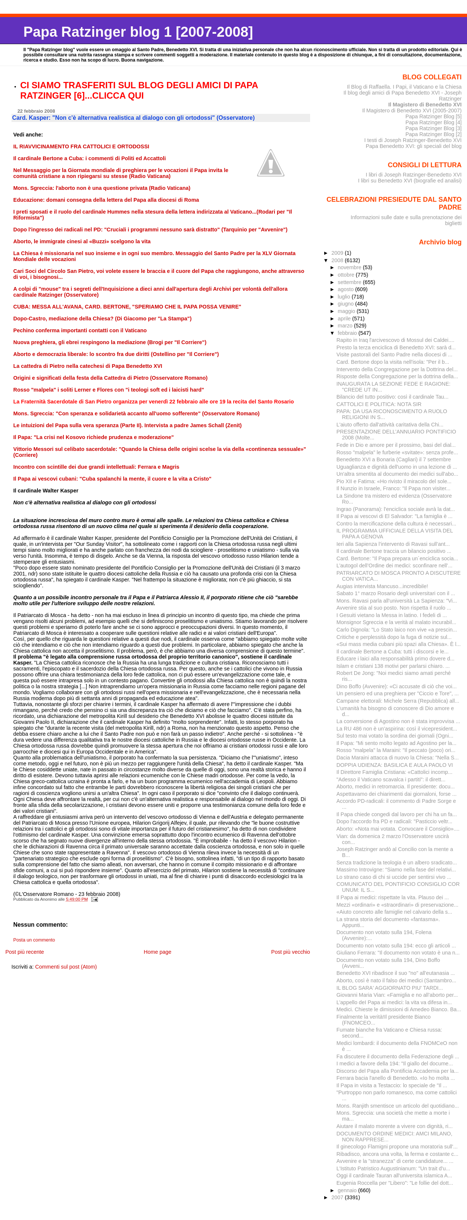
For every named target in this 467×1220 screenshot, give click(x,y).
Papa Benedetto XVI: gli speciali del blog (414, 146)
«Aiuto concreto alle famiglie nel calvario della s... (394, 912)
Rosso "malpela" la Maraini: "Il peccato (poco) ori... (396, 750)
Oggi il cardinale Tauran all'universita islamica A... (394, 1175)
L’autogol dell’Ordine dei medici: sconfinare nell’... (394, 565)
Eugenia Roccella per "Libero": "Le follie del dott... (394, 1183)
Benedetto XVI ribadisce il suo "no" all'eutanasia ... (395, 973)
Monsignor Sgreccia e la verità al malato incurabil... (396, 622)
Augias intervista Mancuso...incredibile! (382, 586)
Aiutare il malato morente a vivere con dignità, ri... (394, 1126)
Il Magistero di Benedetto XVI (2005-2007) (411, 110)
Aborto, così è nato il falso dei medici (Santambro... (396, 980)
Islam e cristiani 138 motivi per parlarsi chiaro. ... (393, 666)
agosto (346, 289)
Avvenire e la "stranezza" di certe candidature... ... (395, 1161)
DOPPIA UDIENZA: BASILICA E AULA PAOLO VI (394, 765)
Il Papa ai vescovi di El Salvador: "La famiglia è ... (394, 516)
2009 (338, 253)
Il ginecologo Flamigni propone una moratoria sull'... (397, 1147)
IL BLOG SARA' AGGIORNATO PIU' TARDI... (389, 988)
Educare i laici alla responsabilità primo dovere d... (395, 659)
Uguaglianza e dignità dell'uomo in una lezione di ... (396, 467)
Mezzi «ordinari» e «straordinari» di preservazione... (397, 905)
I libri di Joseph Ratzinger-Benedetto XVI (414, 175)
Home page (157, 952)
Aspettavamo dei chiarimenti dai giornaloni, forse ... (396, 794)
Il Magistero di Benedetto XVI (425, 105)
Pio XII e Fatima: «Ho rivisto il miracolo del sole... (393, 481)
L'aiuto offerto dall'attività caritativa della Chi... (390, 425)
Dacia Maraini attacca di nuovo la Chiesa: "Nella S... (397, 758)
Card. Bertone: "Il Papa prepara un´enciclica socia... (397, 558)
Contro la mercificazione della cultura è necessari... (396, 524)
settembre (350, 282)
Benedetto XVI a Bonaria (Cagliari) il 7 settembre (393, 459)
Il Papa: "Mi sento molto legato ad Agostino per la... (396, 743)
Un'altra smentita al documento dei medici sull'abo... (397, 474)
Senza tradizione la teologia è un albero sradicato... (396, 862)
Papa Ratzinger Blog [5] (433, 116)
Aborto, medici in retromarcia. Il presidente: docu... (395, 786)
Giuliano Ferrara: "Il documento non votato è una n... (398, 953)
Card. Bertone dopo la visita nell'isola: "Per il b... (392, 362)
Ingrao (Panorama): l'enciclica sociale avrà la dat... (395, 509)
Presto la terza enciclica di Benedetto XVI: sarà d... (396, 347)
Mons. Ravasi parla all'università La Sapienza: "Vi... (396, 601)
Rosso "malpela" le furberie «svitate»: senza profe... (397, 452)
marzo (346, 326)
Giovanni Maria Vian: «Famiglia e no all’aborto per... (397, 995)
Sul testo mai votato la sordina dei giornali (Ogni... (394, 736)
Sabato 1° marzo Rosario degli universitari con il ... (395, 593)
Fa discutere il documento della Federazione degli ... (397, 1056)
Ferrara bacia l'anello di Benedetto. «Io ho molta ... (395, 1078)
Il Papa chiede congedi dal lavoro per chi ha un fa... (396, 814)
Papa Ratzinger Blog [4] (433, 122)
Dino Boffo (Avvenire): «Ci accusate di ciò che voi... (396, 686)
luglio (345, 297)
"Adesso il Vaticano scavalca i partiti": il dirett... (390, 779)
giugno (346, 304)
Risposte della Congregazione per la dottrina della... (397, 376)
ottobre (347, 275)
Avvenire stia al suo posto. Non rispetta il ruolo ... (393, 608)
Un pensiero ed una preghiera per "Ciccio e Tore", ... (397, 693)
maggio (347, 311)
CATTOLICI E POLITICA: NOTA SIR (378, 404)
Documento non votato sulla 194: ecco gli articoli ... (396, 946)
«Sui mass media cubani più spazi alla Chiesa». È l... (398, 644)
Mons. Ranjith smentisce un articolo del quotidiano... (397, 1106)
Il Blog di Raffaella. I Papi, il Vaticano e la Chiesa (404, 87)
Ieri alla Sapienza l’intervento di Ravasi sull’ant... (393, 544)
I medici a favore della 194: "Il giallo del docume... (394, 1063)
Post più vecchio (290, 952)
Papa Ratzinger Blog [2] (433, 134)
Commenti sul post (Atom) (66, 967)
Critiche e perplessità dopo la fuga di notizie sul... (393, 637)
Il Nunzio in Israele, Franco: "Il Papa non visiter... (393, 488)
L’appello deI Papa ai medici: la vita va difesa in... (394, 1002)
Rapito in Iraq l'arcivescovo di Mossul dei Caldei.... (395, 340)
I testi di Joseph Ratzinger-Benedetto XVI (413, 140)
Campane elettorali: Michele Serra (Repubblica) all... (397, 701)
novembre (350, 267)
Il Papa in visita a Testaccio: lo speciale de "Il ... (391, 1085)
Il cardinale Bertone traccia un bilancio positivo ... (393, 551)
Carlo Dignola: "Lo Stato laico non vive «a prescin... (396, 630)
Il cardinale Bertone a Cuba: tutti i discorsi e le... (392, 651)
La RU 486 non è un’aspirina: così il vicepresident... (396, 729)
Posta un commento (34, 940)
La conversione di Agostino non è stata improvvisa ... (398, 721)
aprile (345, 319)
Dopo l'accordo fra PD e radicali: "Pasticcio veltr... (394, 821)
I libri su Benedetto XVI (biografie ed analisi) (409, 181)
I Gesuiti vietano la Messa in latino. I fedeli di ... (391, 615)
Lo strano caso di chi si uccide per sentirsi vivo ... (393, 877)
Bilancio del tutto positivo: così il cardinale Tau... (392, 397)
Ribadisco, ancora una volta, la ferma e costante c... (397, 1154)
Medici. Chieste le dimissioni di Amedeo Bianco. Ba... (398, 1009)
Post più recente (24, 952)
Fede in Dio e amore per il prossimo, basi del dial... (396, 445)
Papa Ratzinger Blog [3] (433, 128)
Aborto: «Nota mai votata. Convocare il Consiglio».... (398, 829)
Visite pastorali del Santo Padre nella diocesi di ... (394, 354)
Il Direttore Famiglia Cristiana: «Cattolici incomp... (394, 772)
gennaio (348, 1190)
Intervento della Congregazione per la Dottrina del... (397, 369)
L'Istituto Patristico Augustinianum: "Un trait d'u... (393, 1168)
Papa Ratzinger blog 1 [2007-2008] (138, 32)
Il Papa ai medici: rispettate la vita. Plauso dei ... (392, 897)
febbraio (348, 333)
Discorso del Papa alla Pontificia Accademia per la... (397, 1071)
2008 (338, 260)
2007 (338, 1197)
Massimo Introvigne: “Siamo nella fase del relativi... (396, 870)
